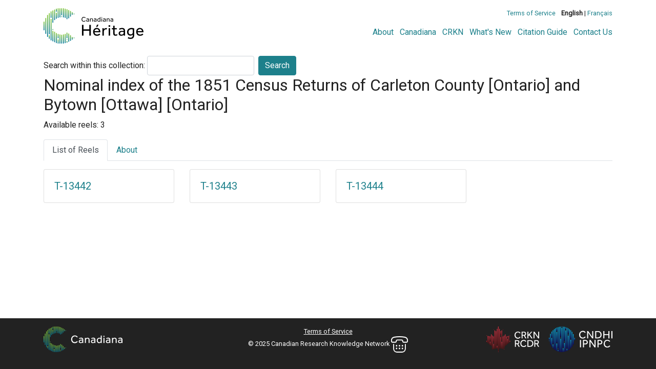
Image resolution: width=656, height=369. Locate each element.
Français (599, 13)
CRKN (452, 32)
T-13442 (72, 186)
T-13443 (218, 186)
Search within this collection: (94, 65)
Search (277, 65)
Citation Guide (542, 32)
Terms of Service (531, 13)
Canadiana (418, 32)
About (383, 32)
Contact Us (592, 32)
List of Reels (75, 150)
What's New (490, 32)
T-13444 (364, 186)
